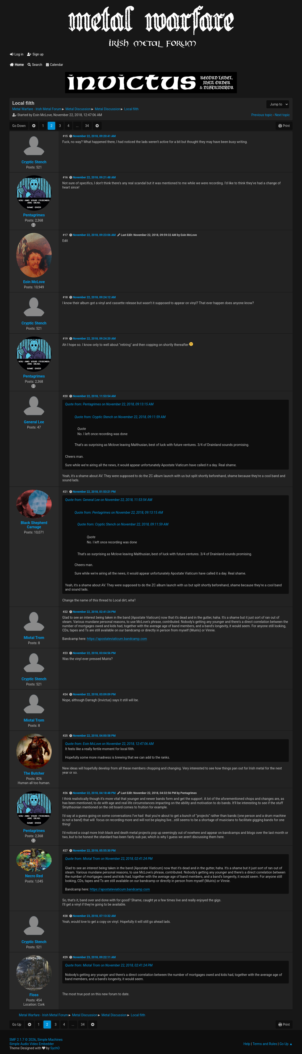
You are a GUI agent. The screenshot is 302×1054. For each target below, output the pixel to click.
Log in (16, 54)
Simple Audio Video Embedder (31, 1044)
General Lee (34, 422)
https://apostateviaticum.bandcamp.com (117, 639)
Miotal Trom (34, 637)
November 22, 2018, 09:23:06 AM (94, 235)
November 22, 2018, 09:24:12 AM (94, 297)
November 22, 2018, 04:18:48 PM (94, 793)
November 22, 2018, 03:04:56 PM (94, 653)
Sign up (35, 54)
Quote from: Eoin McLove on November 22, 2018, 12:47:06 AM (109, 744)
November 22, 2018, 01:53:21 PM (94, 491)
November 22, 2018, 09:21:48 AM (94, 177)
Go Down (18, 126)
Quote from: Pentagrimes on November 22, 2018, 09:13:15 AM (109, 404)
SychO (55, 1048)
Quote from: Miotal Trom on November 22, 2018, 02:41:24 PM (108, 859)
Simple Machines (50, 1039)
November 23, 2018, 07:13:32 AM (94, 916)
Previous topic (261, 115)
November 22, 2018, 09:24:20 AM (94, 338)
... (77, 126)
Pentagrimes (34, 215)
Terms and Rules (264, 1044)
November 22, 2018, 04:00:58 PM (94, 735)
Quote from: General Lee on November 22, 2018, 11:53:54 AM (108, 500)
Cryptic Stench (33, 162)
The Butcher (34, 773)
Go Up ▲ (286, 1044)
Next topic (282, 115)
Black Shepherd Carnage (34, 525)
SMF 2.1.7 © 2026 (22, 1039)
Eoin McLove (34, 282)
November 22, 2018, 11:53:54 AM (94, 396)
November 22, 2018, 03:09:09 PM (94, 694)
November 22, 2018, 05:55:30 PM (94, 850)
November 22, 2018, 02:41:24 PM (94, 611)
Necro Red (34, 876)
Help (246, 1044)
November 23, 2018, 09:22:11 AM (94, 957)
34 (87, 126)
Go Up (16, 1024)
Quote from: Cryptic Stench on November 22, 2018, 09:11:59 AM (120, 417)
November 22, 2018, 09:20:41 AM (94, 136)
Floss (33, 995)
